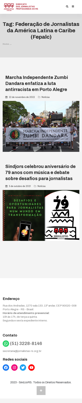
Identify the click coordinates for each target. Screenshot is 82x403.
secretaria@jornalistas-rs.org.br (22, 351)
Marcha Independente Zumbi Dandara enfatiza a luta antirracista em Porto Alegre (36, 83)
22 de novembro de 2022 (22, 97)
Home (6, 44)
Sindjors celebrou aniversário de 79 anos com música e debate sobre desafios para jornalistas (40, 172)
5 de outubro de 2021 (20, 186)
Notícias (46, 97)
